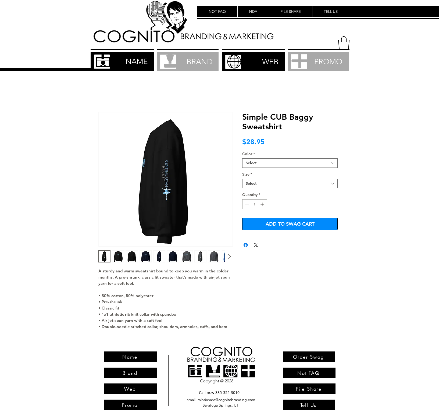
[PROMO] (318, 61)
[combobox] (290, 163)
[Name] (130, 356)
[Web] (130, 388)
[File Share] (309, 388)
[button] (343, 43)
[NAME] (122, 61)
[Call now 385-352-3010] (219, 392)
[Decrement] (246, 204)
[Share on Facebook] (245, 245)
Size (247, 174)
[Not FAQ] (309, 373)
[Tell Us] (309, 405)
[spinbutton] (254, 204)
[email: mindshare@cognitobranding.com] (221, 400)
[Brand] (130, 373)
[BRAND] (188, 61)
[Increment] (262, 204)
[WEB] (253, 61)
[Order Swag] (309, 356)
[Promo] (130, 405)
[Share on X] (256, 245)
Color (248, 154)
